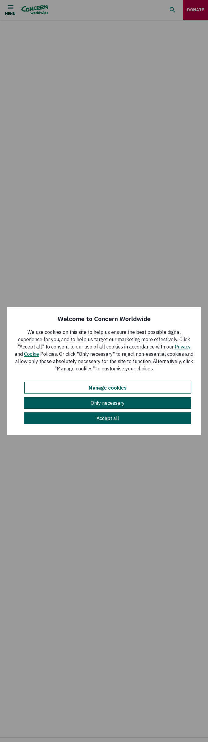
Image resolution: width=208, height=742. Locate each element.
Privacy (183, 347)
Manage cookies (108, 388)
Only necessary (108, 403)
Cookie (31, 354)
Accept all (108, 418)
